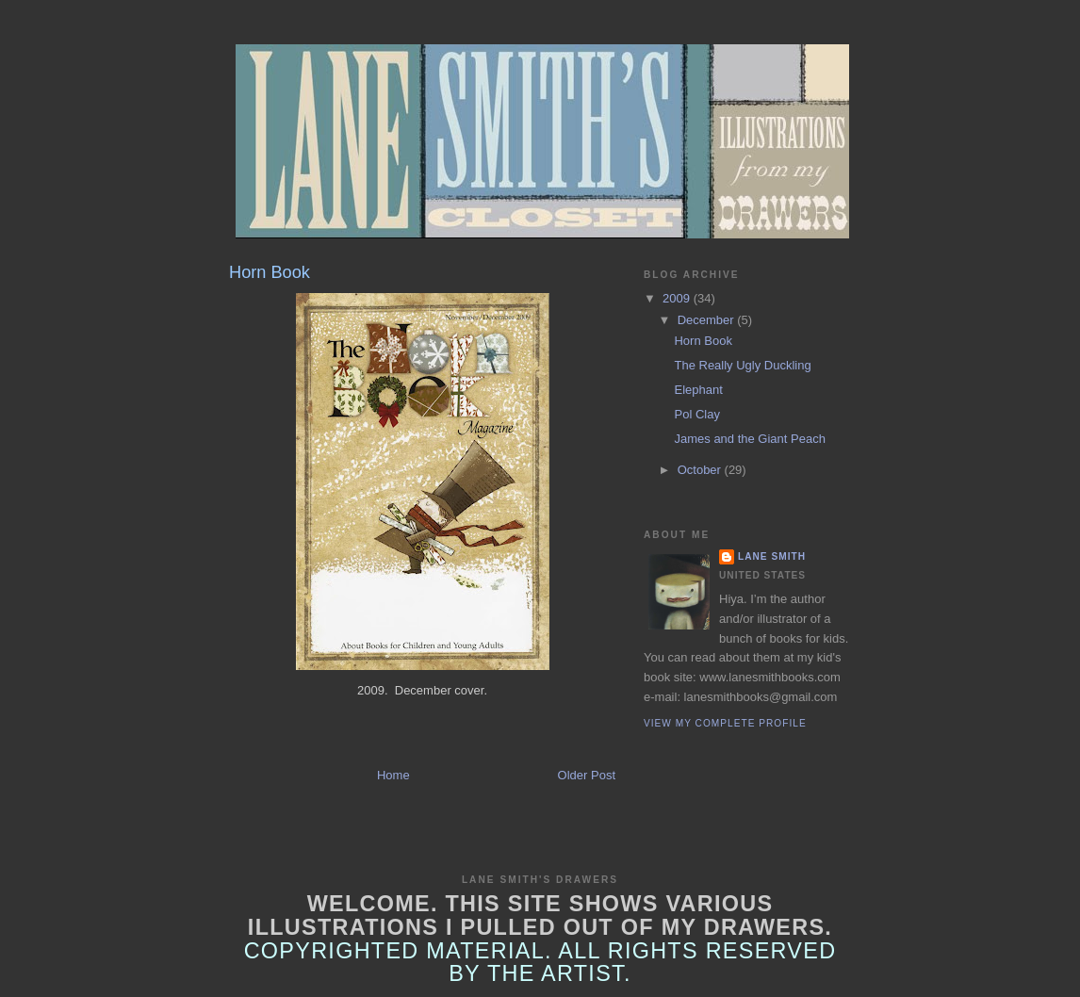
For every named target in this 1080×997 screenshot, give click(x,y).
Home (393, 775)
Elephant (698, 390)
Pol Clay (696, 414)
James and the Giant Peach (749, 439)
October (701, 470)
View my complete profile (725, 723)
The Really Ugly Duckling (742, 365)
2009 (678, 298)
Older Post (586, 775)
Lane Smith (772, 556)
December (708, 320)
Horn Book (702, 341)
